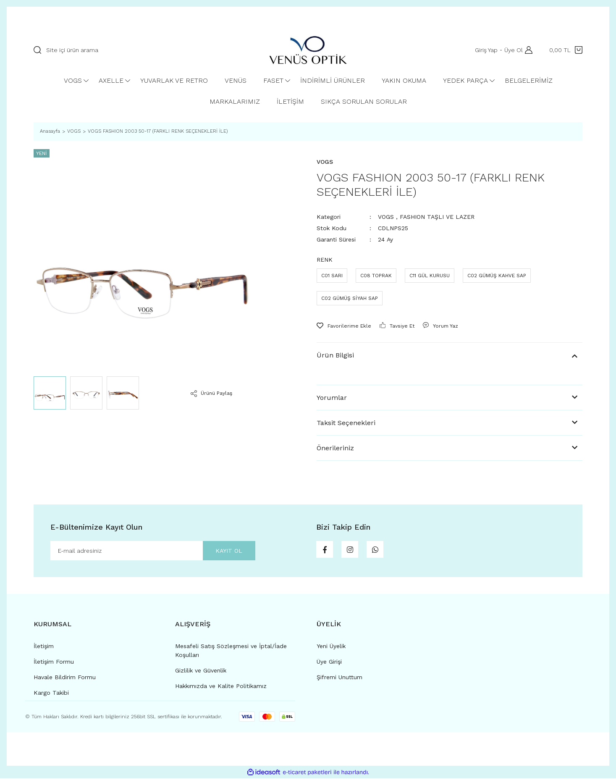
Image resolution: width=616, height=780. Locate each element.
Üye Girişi (329, 663)
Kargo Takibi (51, 694)
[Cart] (565, 50)
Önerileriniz (335, 448)
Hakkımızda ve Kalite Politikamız (221, 687)
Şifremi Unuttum (339, 678)
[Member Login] (526, 50)
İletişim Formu (54, 663)
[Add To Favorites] (344, 326)
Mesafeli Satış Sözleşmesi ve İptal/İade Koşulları (231, 652)
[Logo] (308, 50)
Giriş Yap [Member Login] (484, 50)
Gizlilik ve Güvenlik (200, 672)
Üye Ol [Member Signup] (511, 50)
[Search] (143, 50)
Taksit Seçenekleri (346, 423)
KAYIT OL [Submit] (224, 551)
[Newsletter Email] (152, 551)
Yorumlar (332, 398)
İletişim (44, 647)
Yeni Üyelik (331, 647)
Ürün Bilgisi (335, 355)
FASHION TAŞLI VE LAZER (437, 216)
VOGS (386, 216)
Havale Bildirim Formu (65, 678)
